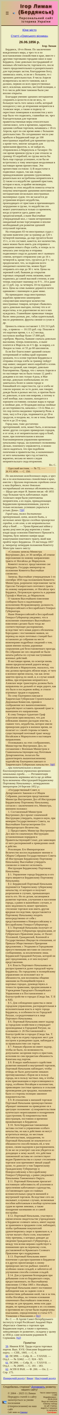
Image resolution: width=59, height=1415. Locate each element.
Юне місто (29, 30)
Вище (30, 1378)
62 (7, 1369)
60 (7, 1356)
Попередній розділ (14, 1378)
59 (7, 1346)
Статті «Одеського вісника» (29, 36)
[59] (22, 510)
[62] (18, 1337)
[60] (52, 764)
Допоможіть (38, 1387)
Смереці (23, 1412)
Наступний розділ (45, 1378)
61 (7, 1362)
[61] (38, 1315)
